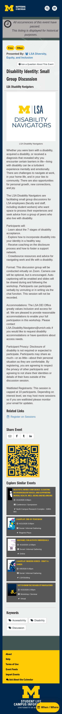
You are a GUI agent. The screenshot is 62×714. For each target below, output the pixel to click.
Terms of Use (12, 664)
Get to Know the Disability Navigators (35, 585)
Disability (37, 620)
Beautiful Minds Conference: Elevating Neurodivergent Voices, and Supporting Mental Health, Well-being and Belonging (32, 492)
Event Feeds (12, 669)
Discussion (16, 627)
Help (8, 659)
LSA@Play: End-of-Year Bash (29, 519)
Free (10, 47)
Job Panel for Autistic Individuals (33, 540)
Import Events (13, 674)
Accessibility (17, 620)
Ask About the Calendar (19, 679)
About (9, 654)
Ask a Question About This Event (35, 64)
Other (20, 47)
